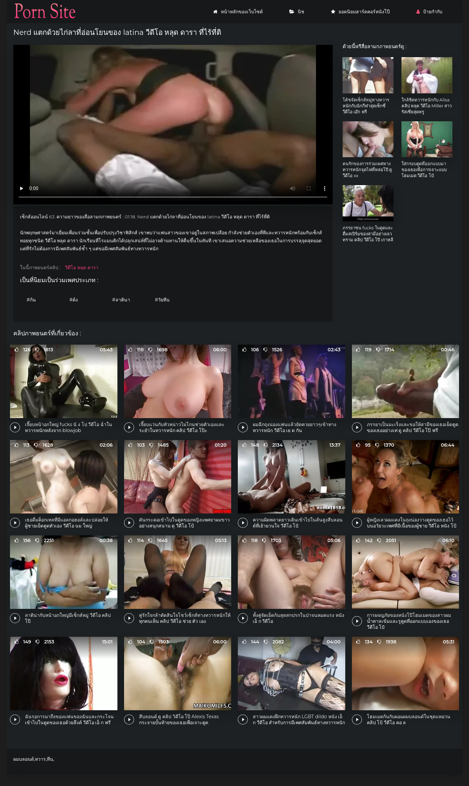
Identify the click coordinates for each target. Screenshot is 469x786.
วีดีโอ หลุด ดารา (81, 268)
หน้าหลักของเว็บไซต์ (238, 12)
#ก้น (31, 300)
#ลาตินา (121, 300)
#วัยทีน (162, 300)
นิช (296, 12)
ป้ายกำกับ (429, 12)
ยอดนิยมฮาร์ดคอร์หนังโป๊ (360, 12)
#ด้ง (74, 300)
